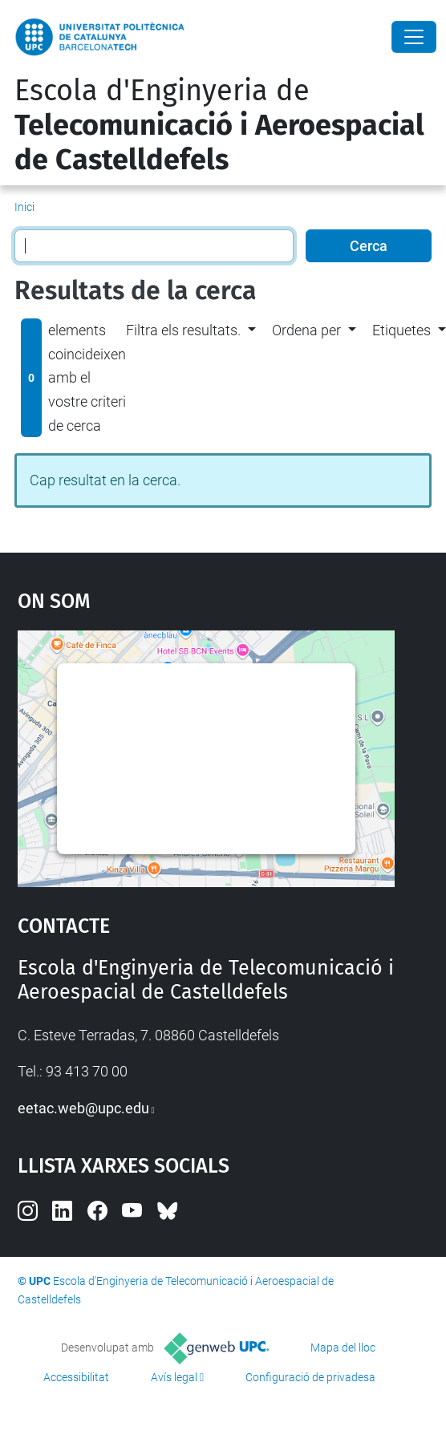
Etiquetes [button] (401, 330)
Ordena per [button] (306, 330)
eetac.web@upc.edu (83, 1108)
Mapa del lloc (342, 1347)
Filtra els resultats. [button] (183, 330)
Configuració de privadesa (310, 1377)
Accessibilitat (76, 1377)
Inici (24, 207)
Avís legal (174, 1377)
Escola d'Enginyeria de (219, 125)
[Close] (413, 37)
